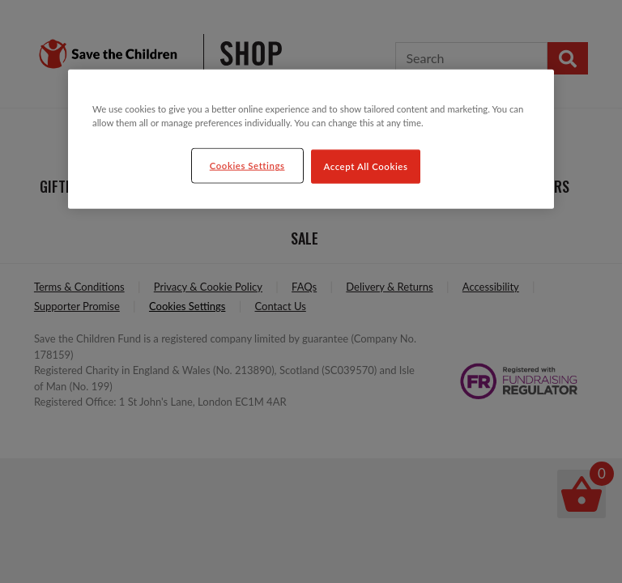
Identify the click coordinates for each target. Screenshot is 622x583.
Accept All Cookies (366, 166)
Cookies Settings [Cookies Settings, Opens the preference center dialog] (247, 165)
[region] (311, 139)
